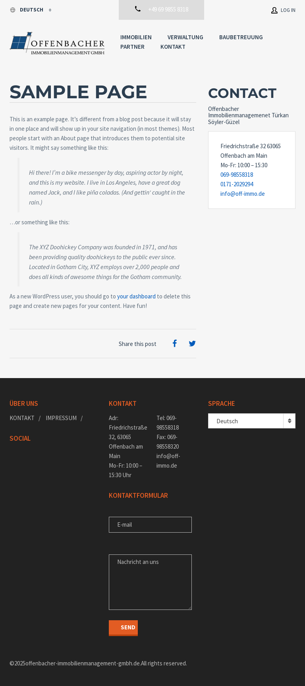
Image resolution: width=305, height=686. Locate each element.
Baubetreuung (241, 37)
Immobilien (136, 37)
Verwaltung (185, 37)
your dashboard (136, 296)
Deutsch (27, 9)
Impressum (61, 418)
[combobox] (251, 420)
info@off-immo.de (242, 193)
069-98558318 (236, 174)
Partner (132, 46)
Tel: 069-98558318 (167, 422)
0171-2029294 (236, 184)
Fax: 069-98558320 (167, 441)
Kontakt (172, 46)
